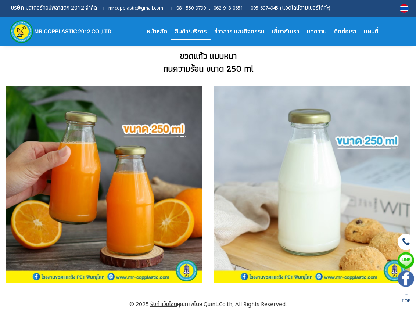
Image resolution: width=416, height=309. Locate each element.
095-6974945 (264, 8)
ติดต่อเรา (345, 31)
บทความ (316, 31)
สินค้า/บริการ (191, 31)
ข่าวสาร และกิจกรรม (239, 31)
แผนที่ (371, 31)
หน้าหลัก (157, 31)
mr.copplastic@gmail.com (135, 8)
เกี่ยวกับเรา (285, 31)
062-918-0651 (228, 8)
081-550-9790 (191, 8)
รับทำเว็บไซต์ (163, 304)
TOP (405, 297)
